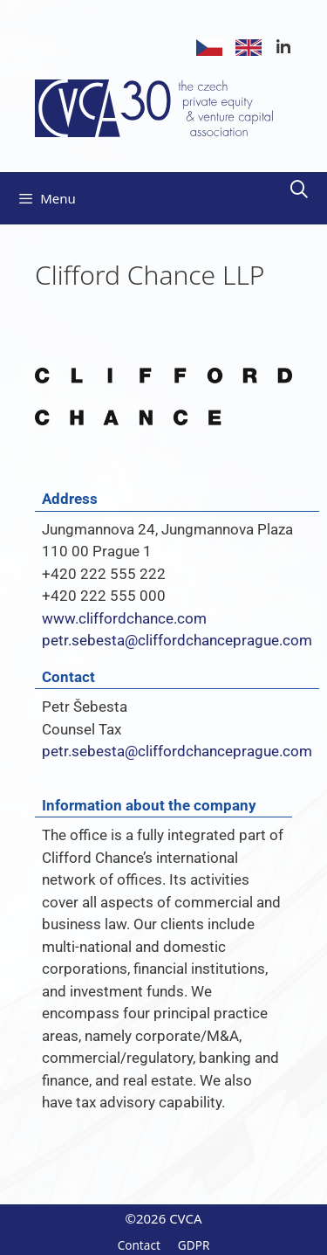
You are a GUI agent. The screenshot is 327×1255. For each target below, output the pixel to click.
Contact (139, 1245)
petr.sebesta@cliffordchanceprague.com (177, 640)
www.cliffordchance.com (124, 618)
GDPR (194, 1245)
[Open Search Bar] (299, 189)
